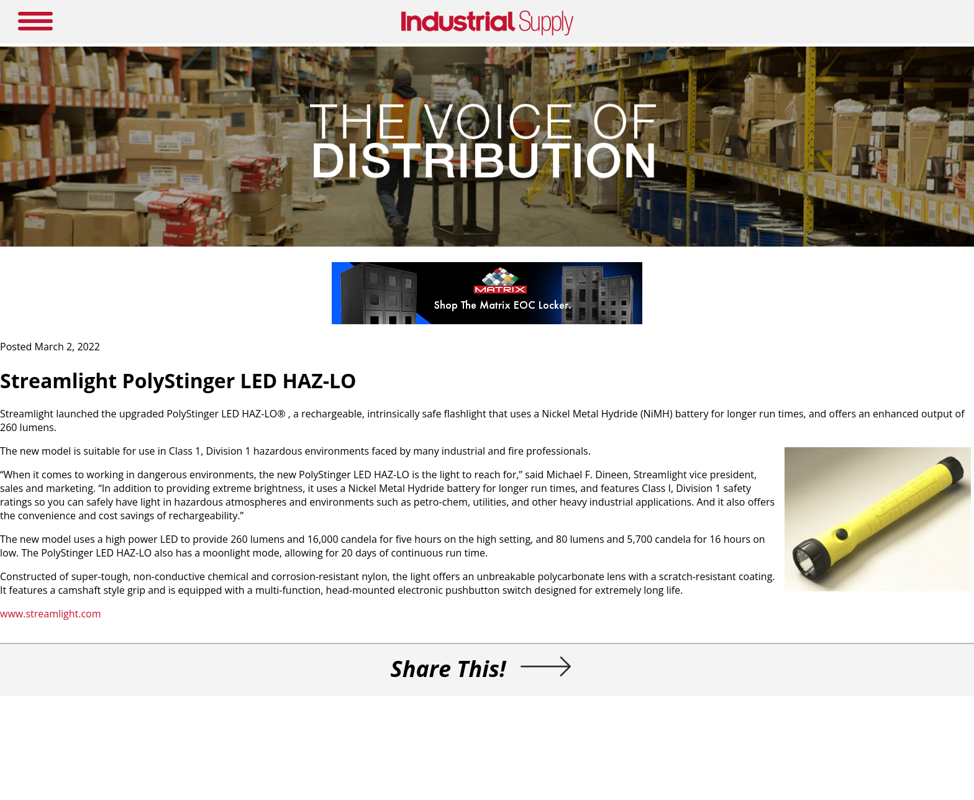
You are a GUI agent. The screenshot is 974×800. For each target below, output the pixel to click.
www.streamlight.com (50, 613)
